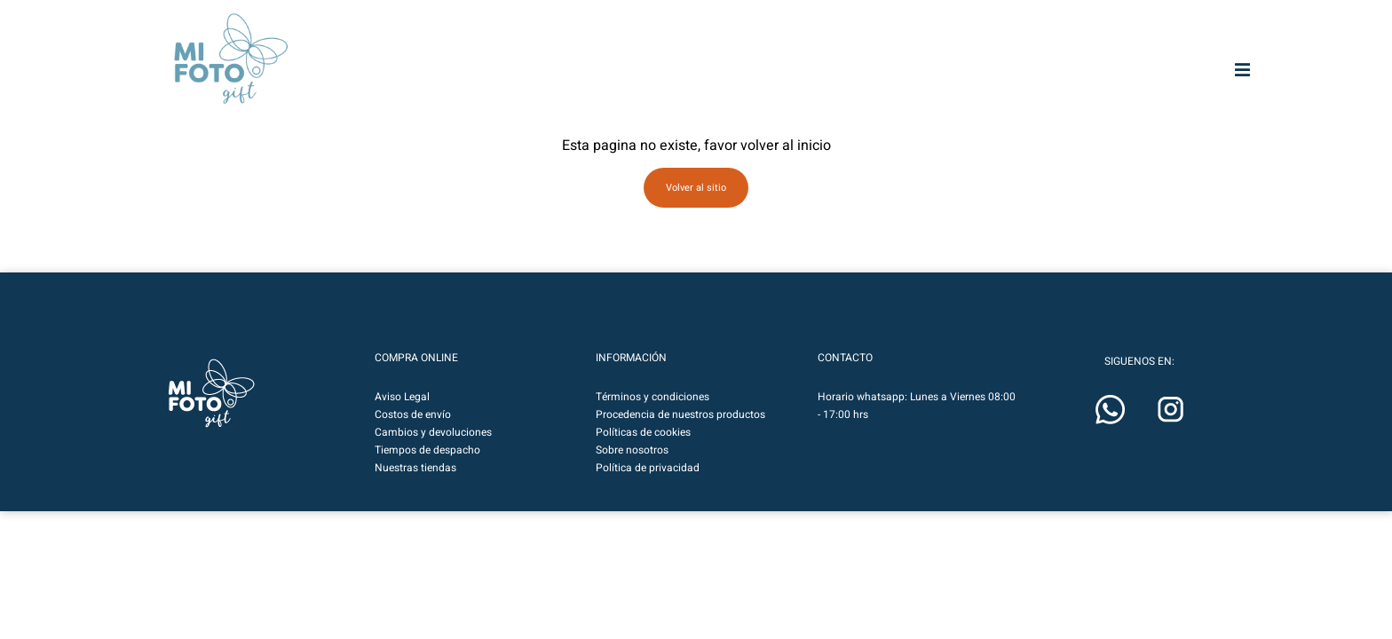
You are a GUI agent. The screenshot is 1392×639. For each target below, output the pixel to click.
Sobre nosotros (632, 451)
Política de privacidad (648, 469)
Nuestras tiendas (415, 469)
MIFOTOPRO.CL (664, 37)
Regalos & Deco (1055, 83)
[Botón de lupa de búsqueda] (1052, 38)
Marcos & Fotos (940, 83)
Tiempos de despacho (427, 451)
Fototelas (825, 83)
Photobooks (597, 83)
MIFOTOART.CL (569, 37)
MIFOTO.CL (750, 37)
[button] (1204, 38)
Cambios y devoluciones (433, 433)
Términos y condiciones (652, 398)
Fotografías (482, 83)
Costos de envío (413, 415)
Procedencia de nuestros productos (680, 415)
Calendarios (1168, 83)
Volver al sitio (696, 187)
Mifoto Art (367, 83)
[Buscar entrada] (932, 38)
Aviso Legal (402, 398)
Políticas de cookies (643, 433)
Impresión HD (711, 83)
